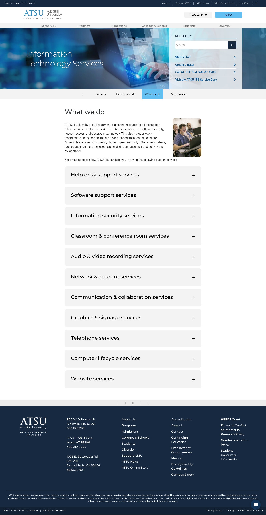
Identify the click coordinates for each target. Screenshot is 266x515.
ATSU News (202, 3)
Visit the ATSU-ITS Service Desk (205, 80)
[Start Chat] (256, 505)
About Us (129, 420)
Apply (228, 14)
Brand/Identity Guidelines (182, 467)
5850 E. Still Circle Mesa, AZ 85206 (79, 441)
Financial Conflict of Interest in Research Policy (233, 430)
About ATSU (49, 25)
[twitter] (125, 403)
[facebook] (117, 403)
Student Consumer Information (230, 455)
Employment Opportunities (181, 450)
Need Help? (183, 36)
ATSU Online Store (224, 3)
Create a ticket (205, 65)
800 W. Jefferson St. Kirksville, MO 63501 (81, 422)
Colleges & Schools (154, 25)
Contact (177, 432)
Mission (176, 458)
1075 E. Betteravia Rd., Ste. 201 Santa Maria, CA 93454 (83, 461)
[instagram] (141, 403)
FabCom (244, 511)
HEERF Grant (230, 420)
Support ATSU (183, 3)
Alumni (166, 3)
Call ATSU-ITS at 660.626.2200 (205, 72)
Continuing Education (179, 440)
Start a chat (205, 57)
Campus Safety (182, 475)
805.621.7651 (76, 470)
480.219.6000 (76, 447)
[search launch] (256, 3)
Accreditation (181, 420)
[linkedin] (133, 403)
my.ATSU (244, 3)
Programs (84, 25)
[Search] (232, 45)
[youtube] (149, 403)
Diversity (224, 25)
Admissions (119, 25)
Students (189, 25)
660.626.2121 (76, 428)
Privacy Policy (214, 511)
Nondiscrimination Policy (234, 443)
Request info (198, 14)
